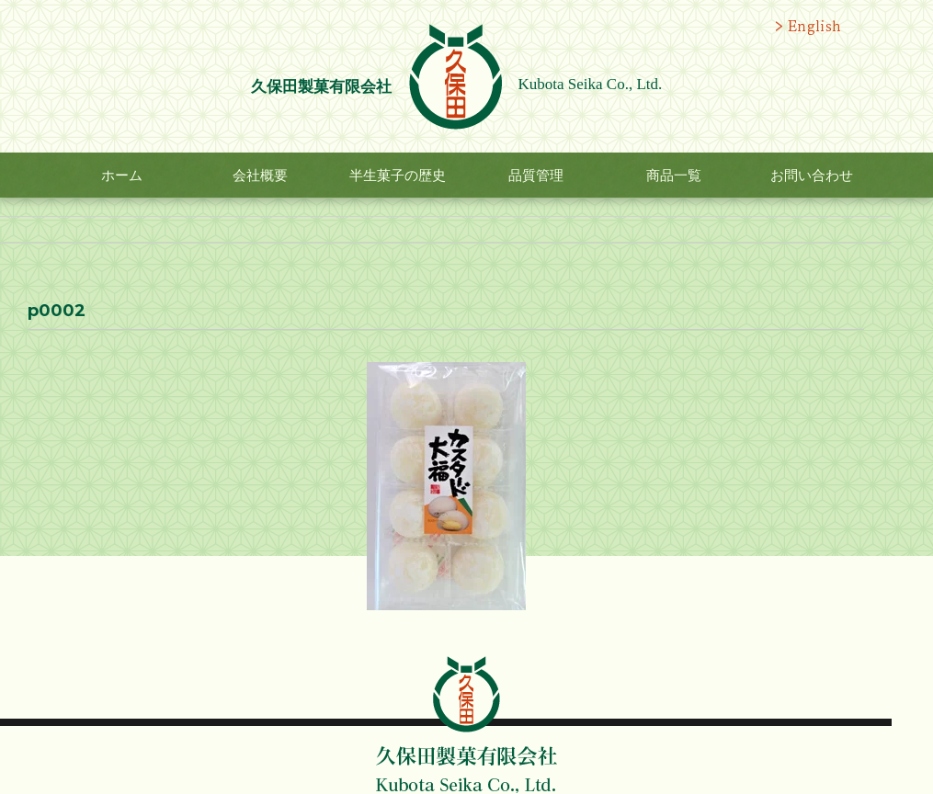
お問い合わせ (811, 175)
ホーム (121, 175)
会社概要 (260, 175)
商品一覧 (673, 175)
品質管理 (535, 175)
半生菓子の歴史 (397, 175)
